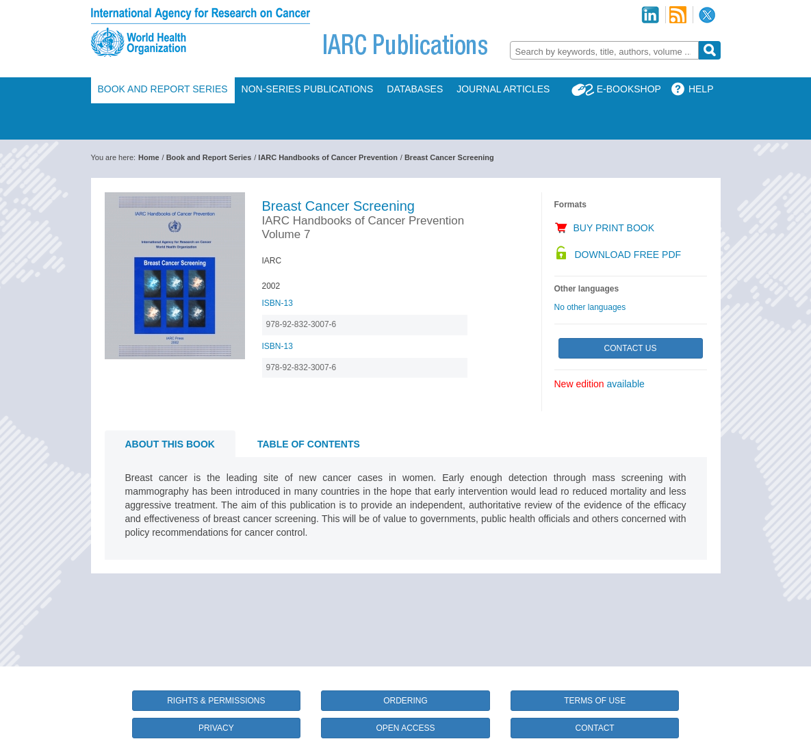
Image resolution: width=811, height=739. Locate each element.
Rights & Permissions (216, 700)
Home (148, 157)
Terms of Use (595, 700)
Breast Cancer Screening (449, 157)
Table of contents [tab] (308, 444)
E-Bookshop (629, 88)
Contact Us (630, 348)
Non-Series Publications (308, 88)
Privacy (216, 728)
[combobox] (604, 50)
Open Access (405, 728)
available (626, 383)
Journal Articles (503, 88)
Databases (415, 88)
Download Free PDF (628, 254)
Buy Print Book (614, 227)
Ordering (405, 700)
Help (701, 88)
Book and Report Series (163, 88)
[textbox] (604, 52)
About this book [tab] (170, 444)
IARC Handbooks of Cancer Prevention (328, 157)
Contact (595, 728)
